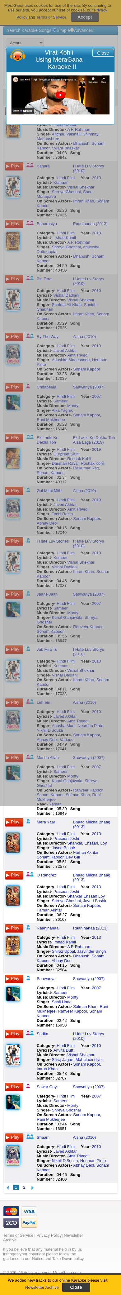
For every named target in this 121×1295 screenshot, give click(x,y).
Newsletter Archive (42, 1287)
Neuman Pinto (93, 1160)
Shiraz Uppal (63, 951)
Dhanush (81, 956)
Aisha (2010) (84, 1137)
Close (103, 52)
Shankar (74, 843)
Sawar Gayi (47, 1086)
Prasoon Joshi (66, 838)
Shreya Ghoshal (66, 900)
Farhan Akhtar (85, 852)
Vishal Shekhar (80, 1055)
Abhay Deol (62, 960)
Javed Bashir (63, 847)
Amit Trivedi (77, 1156)
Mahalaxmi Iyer (89, 1059)
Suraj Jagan (62, 1059)
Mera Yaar (46, 822)
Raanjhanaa (47, 928)
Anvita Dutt (63, 1050)
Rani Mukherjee (51, 1119)
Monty (72, 997)
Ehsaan (91, 843)
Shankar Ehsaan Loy (86, 896)
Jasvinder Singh (91, 951)
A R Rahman (78, 946)
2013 (96, 834)
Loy (103, 843)
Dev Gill (73, 857)
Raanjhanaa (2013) (90, 928)
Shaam (43, 1137)
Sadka (42, 1033)
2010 (96, 1045)
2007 (96, 988)
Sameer (61, 992)
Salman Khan (85, 1006)
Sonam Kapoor (50, 857)
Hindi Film (66, 834)
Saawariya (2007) (89, 978)
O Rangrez (46, 875)
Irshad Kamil (65, 942)
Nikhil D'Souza (65, 1160)
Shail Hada (62, 1002)
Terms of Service (18, 1235)
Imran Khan (47, 1069)
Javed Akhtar (65, 1151)
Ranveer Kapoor (72, 1011)
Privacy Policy (49, 1235)
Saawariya (46, 978)
